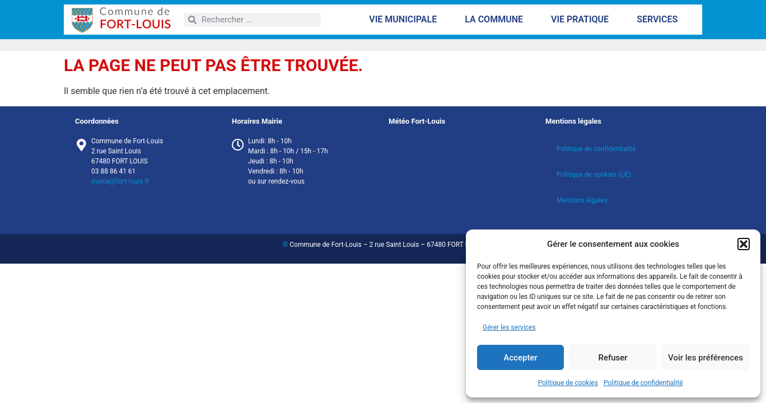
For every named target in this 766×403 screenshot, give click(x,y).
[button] (743, 244)
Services (660, 19)
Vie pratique (582, 19)
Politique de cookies (568, 383)
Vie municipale (405, 19)
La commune (497, 19)
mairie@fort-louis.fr (120, 181)
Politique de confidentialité (643, 383)
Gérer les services (509, 327)
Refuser (612, 358)
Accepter (520, 358)
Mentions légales (582, 200)
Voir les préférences (705, 358)
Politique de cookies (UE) (594, 175)
